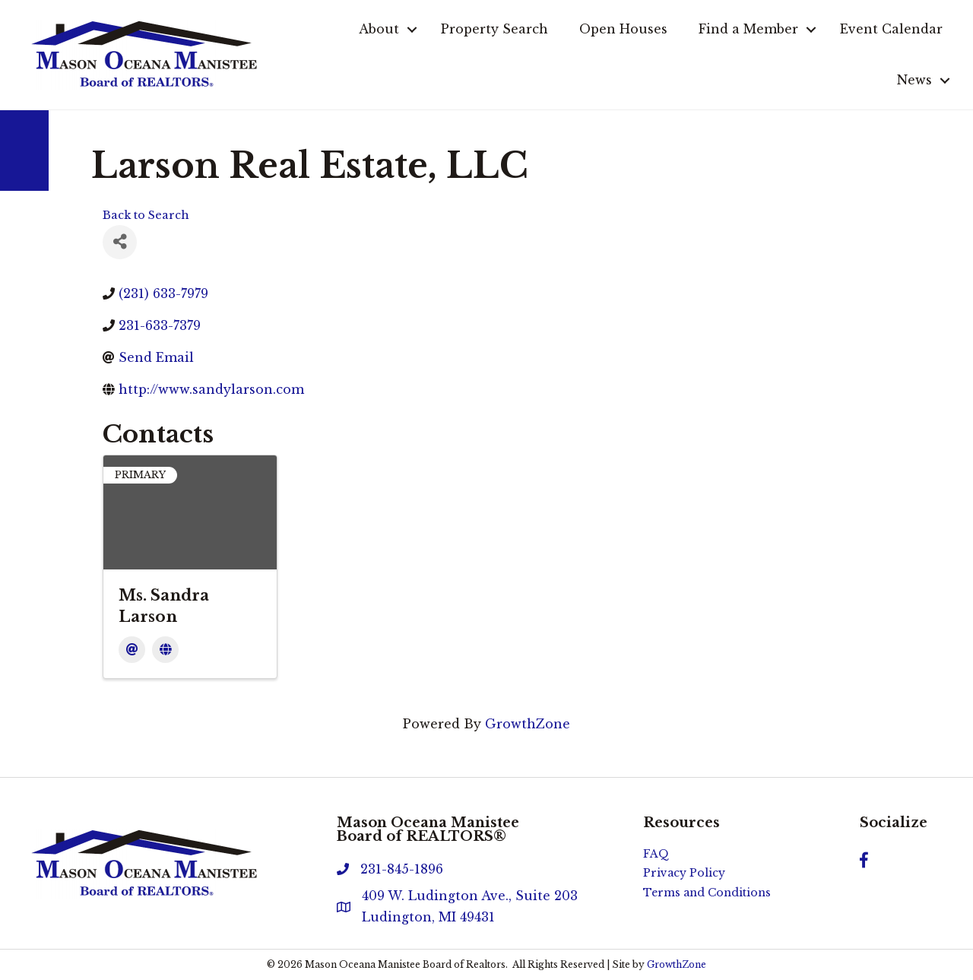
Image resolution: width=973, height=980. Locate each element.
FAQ (656, 854)
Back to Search (146, 215)
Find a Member (748, 28)
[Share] (120, 242)
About (379, 28)
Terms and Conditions (707, 892)
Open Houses (623, 28)
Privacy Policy (684, 873)
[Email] (132, 649)
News (914, 79)
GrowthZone (527, 723)
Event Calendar (891, 28)
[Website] (165, 649)
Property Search (494, 28)
